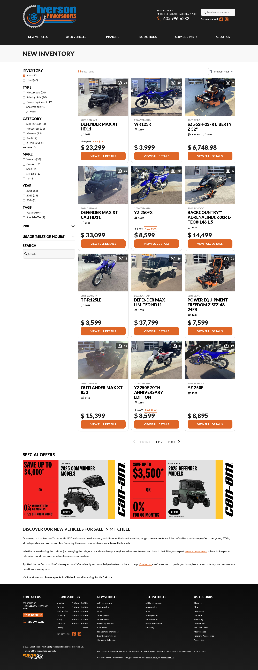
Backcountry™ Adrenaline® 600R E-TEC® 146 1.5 (209, 217)
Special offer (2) (35, 217)
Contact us (145, 564)
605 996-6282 (173, 18)
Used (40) (32, 80)
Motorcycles (103, 607)
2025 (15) (32, 195)
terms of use (168, 657)
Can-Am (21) (33, 164)
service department (196, 551)
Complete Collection (106, 640)
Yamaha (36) (33, 159)
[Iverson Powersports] (49, 16)
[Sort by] (221, 71)
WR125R (142, 124)
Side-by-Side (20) (36, 97)
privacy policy (152, 657)
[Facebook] (221, 19)
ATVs (99, 611)
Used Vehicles (76, 36)
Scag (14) (31, 168)
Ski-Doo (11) (33, 173)
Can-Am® (102, 627)
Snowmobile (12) (36, 106)
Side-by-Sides (103, 615)
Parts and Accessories (204, 636)
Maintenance (200, 631)
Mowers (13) (34, 133)
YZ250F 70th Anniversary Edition (148, 392)
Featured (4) (33, 212)
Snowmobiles (103, 619)
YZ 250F (195, 387)
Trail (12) (31, 138)
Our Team (198, 615)
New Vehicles (38, 36)
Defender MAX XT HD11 (99, 126)
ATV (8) (31, 111)
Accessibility (199, 640)
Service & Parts (186, 36)
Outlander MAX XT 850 (102, 390)
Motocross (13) (35, 128)
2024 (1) (31, 200)
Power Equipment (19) (39, 102)
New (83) (31, 75)
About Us (223, 36)
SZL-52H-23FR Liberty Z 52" (210, 126)
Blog (196, 607)
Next (174, 442)
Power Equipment (105, 623)
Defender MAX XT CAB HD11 (99, 215)
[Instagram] (227, 19)
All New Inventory (105, 603)
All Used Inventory (154, 603)
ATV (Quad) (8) (35, 142)
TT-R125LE (91, 300)
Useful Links (203, 597)
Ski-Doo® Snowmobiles (108, 631)
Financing (112, 36)
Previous (141, 442)
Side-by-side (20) (36, 123)
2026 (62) (32, 190)
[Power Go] (53, 656)
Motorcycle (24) (36, 92)
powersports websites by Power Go (67, 646)
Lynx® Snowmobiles (106, 636)
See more (29, 147)
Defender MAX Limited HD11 (149, 302)
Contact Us (199, 611)
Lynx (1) (30, 178)
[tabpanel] (72, 615)
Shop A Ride (42, 651)
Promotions (147, 36)
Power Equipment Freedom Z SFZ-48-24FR (208, 305)
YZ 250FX (143, 212)
